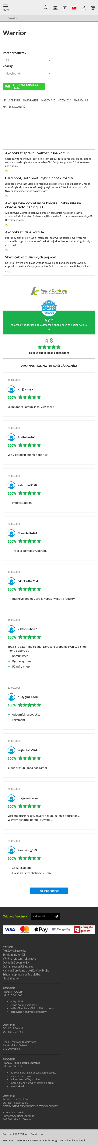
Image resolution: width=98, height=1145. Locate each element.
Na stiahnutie (11, 978)
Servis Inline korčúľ (14, 954)
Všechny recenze (49, 890)
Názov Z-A (64, 100)
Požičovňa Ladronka (14, 950)
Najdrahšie (31, 100)
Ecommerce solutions (15, 1140)
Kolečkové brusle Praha (15, 8)
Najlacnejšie (11, 100)
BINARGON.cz (36, 1140)
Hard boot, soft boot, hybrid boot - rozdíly (39, 179)
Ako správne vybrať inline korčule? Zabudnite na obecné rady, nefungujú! (43, 206)
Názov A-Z (48, 100)
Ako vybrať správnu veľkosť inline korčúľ (36, 153)
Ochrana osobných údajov (18, 966)
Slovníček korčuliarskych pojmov (30, 258)
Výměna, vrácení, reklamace (19, 958)
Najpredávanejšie (15, 107)
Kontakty (8, 946)
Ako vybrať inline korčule (24, 233)
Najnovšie (81, 100)
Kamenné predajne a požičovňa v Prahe (26, 970)
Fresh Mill (80, 1140)
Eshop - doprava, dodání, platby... (22, 974)
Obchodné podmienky (16, 962)
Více (7, 171)
